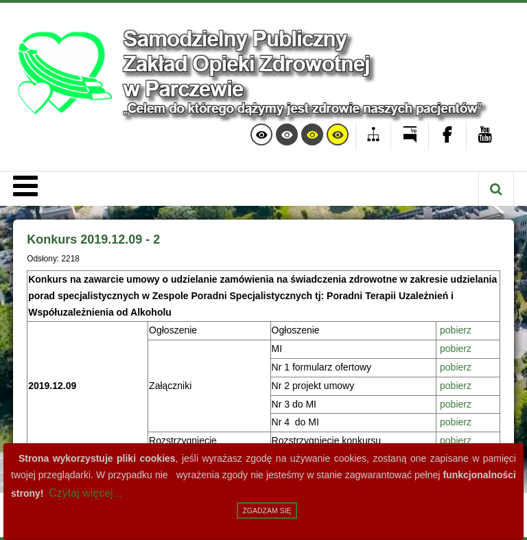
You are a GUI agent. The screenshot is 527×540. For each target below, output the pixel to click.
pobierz (455, 330)
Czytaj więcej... (85, 493)
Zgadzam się (266, 510)
